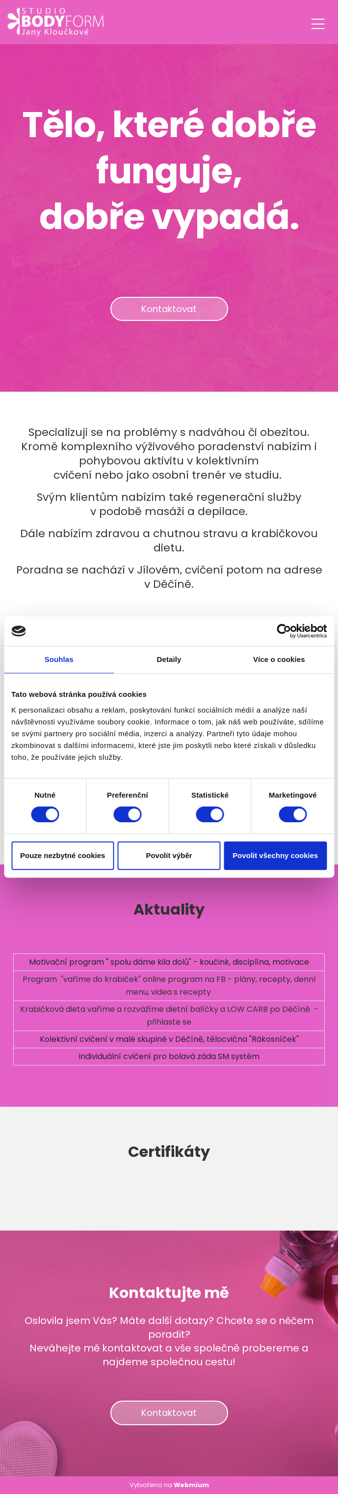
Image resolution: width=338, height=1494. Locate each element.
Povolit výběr (169, 855)
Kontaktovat (169, 309)
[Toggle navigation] (318, 22)
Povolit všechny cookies (275, 855)
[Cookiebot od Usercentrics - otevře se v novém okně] (284, 631)
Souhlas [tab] (59, 659)
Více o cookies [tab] (279, 659)
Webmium (191, 1485)
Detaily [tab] (169, 659)
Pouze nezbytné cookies (62, 855)
